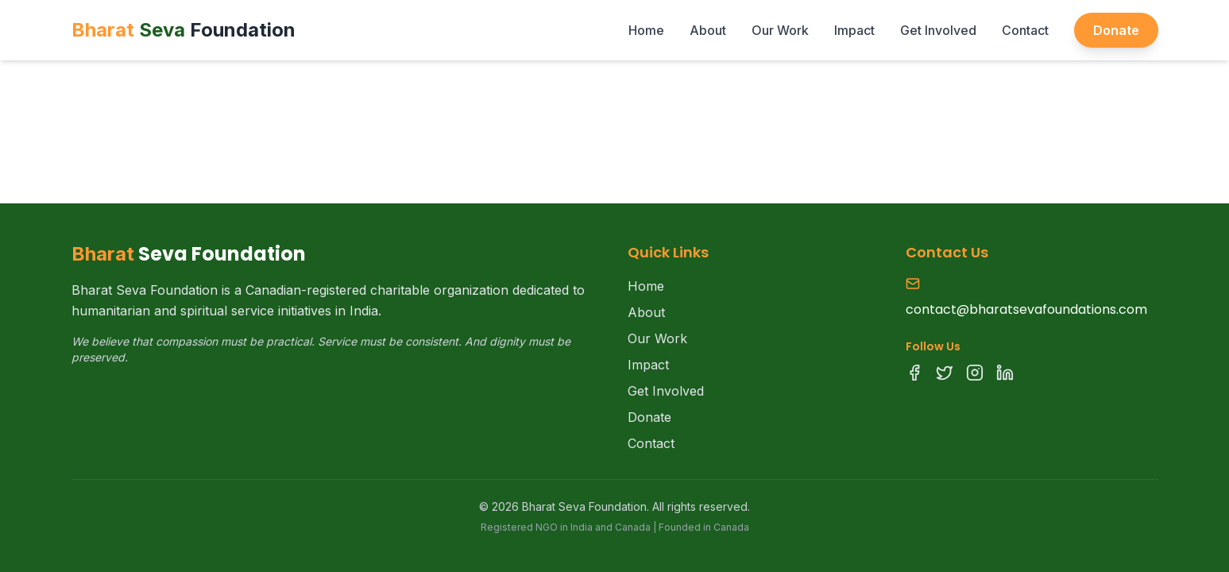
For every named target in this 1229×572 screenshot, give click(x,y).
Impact (854, 30)
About (708, 30)
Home (646, 30)
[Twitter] (944, 372)
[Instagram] (975, 372)
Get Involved (938, 30)
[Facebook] (914, 372)
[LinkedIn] (1005, 372)
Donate (1116, 30)
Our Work (780, 30)
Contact (1025, 30)
